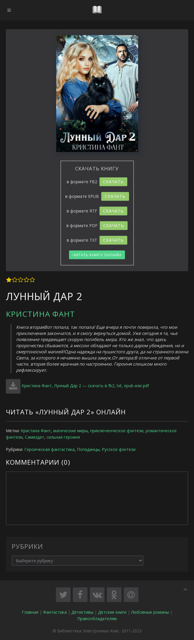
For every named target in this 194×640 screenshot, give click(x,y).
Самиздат (34, 437)
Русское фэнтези (118, 449)
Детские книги (112, 612)
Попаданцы (88, 449)
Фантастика (55, 612)
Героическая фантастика (49, 449)
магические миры (70, 430)
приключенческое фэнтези (116, 430)
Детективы (82, 612)
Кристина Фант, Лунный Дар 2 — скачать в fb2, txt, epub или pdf (85, 385)
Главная (30, 612)
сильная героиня (63, 437)
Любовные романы (150, 612)
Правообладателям (97, 618)
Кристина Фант (40, 314)
